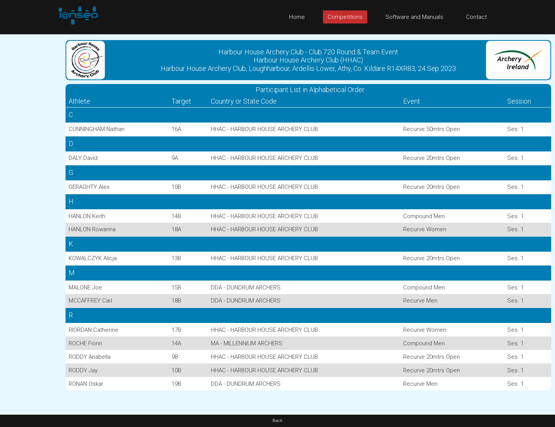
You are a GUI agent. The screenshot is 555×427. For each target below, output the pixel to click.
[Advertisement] (31, 150)
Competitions (345, 16)
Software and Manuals (414, 16)
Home (297, 16)
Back (277, 420)
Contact (476, 16)
